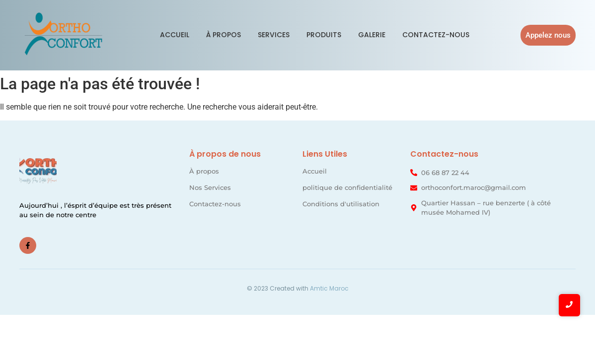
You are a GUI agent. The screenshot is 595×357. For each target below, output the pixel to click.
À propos (223, 35)
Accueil (174, 35)
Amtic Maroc (329, 288)
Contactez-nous (435, 35)
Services (274, 35)
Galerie (371, 35)
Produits (323, 35)
